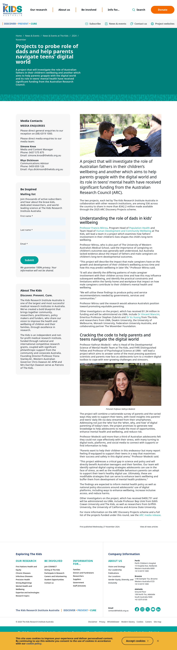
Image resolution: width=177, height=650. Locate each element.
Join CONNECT (50, 566)
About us (64, 9)
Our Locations (114, 576)
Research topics (22, 596)
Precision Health (23, 579)
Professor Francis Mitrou (94, 227)
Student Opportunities (54, 579)
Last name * (26, 229)
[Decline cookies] (158, 641)
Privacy (102, 622)
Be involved (88, 9)
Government (78, 582)
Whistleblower (113, 622)
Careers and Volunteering (55, 576)
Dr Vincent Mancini (148, 314)
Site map (157, 622)
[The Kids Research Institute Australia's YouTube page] (153, 609)
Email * (24, 243)
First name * (26, 216)
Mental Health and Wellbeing (24, 588)
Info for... (113, 9)
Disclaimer (92, 622)
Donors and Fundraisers (83, 573)
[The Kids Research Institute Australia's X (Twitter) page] (147, 609)
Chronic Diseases (23, 573)
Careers (148, 622)
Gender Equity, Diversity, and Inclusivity (120, 581)
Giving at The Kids (52, 570)
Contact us (49, 583)
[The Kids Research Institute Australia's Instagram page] (142, 609)
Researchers (78, 576)
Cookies (140, 622)
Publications (113, 573)
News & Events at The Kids (55, 35)
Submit (29, 260)
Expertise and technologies (27, 592)
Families (76, 569)
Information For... (83, 562)
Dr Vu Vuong (133, 317)
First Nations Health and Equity (26, 568)
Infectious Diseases (24, 576)
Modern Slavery (128, 622)
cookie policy (33, 643)
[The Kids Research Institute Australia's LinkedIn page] (158, 609)
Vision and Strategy (116, 566)
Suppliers (77, 579)
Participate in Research (54, 573)
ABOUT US (115, 560)
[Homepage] (12, 10)
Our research (38, 9)
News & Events (32, 35)
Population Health (139, 227)
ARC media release (150, 515)
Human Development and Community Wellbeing (123, 230)
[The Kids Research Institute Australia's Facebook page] (137, 609)
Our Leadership (115, 570)
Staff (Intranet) (79, 586)
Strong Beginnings (24, 583)
